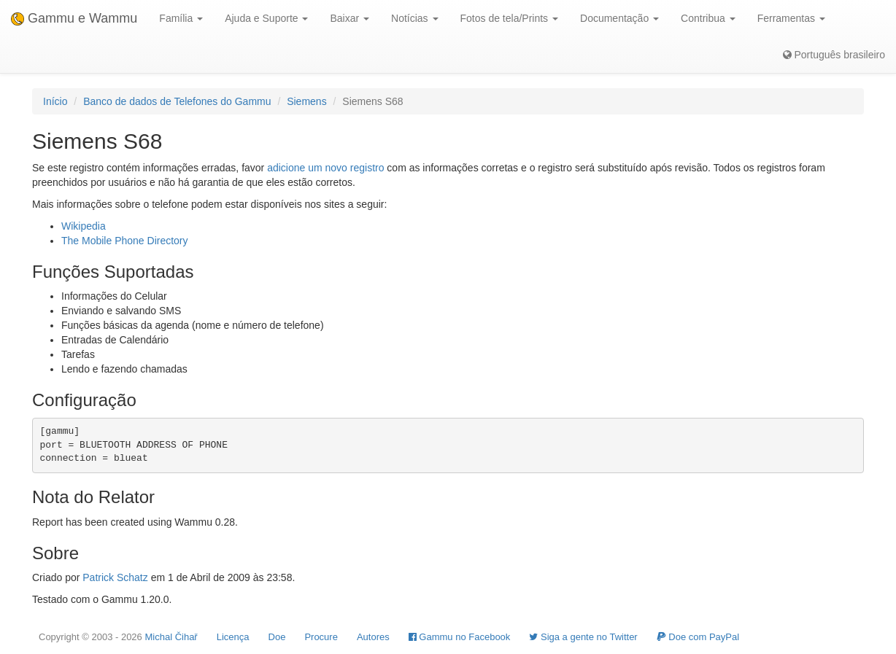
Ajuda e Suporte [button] (266, 18)
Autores (373, 636)
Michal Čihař (170, 636)
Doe (277, 636)
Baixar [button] (349, 18)
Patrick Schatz (114, 577)
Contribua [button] (708, 18)
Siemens (306, 101)
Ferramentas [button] (791, 18)
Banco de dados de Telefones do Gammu (177, 101)
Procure (321, 636)
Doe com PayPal (698, 636)
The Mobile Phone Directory (124, 240)
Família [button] (181, 18)
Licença (233, 636)
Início (55, 101)
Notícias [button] (414, 18)
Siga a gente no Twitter (583, 636)
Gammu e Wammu (74, 18)
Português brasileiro (834, 55)
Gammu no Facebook (460, 636)
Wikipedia (83, 226)
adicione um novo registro (325, 168)
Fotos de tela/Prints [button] (509, 18)
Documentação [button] (619, 18)
